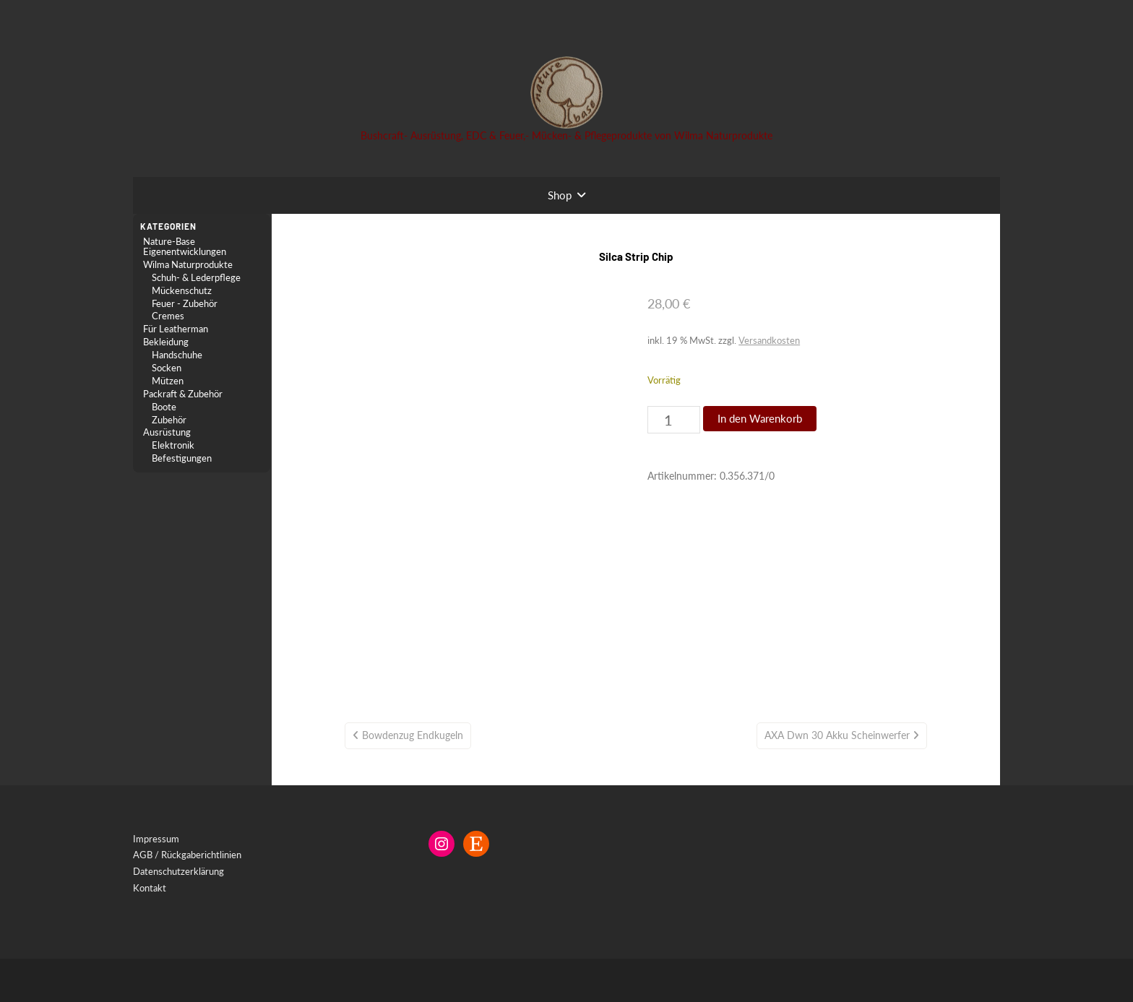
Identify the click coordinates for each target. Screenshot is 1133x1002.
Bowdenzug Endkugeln (412, 735)
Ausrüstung (167, 432)
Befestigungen (182, 458)
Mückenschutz (182, 290)
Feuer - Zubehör (184, 303)
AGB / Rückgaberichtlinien (187, 854)
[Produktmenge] (673, 419)
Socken (166, 368)
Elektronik (173, 445)
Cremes (168, 316)
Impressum (156, 839)
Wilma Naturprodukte (188, 264)
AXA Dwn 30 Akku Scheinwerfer (837, 735)
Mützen (168, 381)
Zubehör (169, 420)
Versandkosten (769, 340)
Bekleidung (166, 342)
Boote (164, 407)
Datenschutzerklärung (178, 871)
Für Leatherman (175, 329)
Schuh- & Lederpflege (196, 277)
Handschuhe (177, 355)
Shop (560, 195)
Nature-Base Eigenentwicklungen (184, 246)
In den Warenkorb (760, 418)
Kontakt (149, 888)
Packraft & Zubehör (183, 394)
